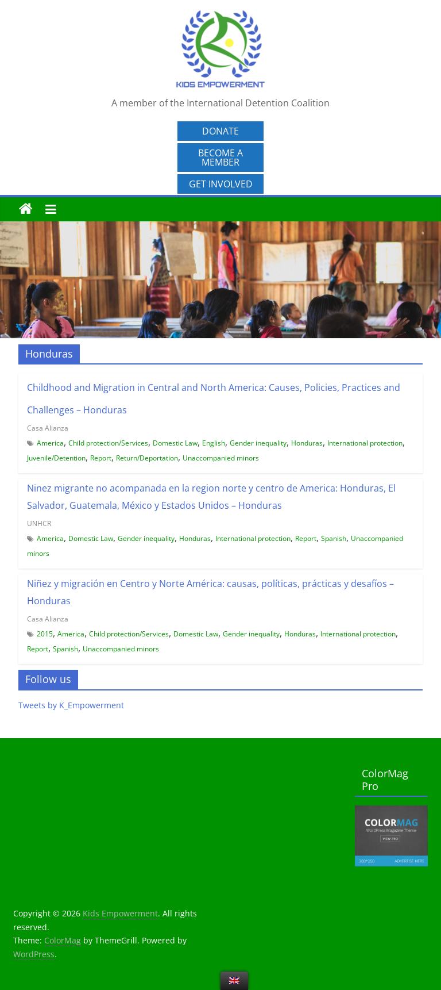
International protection (365, 443)
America (50, 443)
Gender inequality (258, 443)
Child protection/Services (108, 443)
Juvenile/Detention (56, 458)
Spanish (333, 538)
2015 (45, 634)
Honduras (307, 443)
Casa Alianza (47, 428)
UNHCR (39, 523)
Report (100, 458)
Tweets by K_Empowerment (71, 705)
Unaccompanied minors (221, 458)
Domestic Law (175, 443)
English (213, 443)
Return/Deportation (147, 458)
